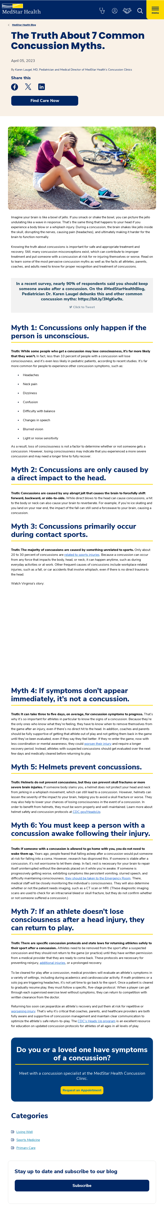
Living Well (24, 1132)
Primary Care (25, 1148)
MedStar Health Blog (24, 24)
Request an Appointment (82, 1090)
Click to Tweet (84, 307)
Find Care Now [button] (45, 100)
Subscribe (82, 1185)
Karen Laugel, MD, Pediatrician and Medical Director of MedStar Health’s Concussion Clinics (73, 70)
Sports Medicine (28, 1140)
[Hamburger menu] (155, 9)
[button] (102, 11)
